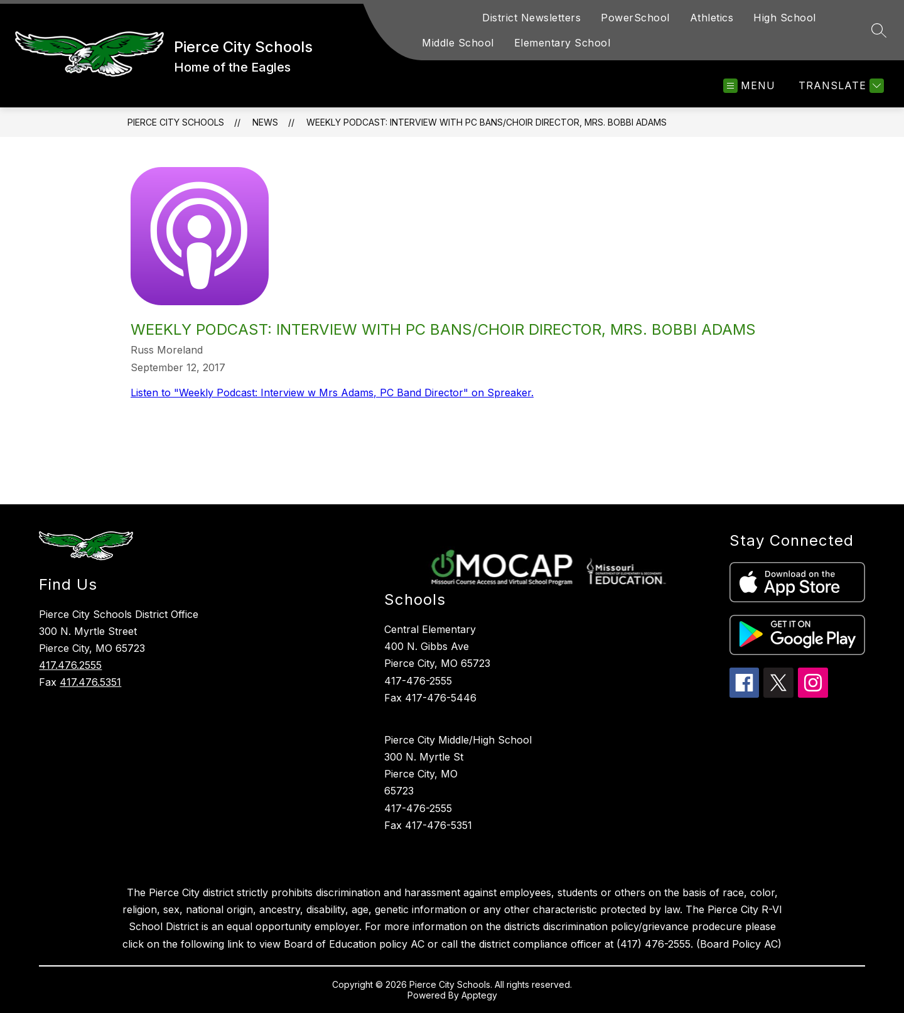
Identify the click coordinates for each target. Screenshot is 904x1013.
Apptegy (479, 995)
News (265, 122)
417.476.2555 (70, 665)
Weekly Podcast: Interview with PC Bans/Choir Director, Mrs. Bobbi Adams (486, 122)
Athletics (712, 17)
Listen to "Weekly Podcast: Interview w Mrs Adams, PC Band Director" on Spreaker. (332, 392)
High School (784, 17)
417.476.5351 (90, 682)
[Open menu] (749, 86)
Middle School (458, 42)
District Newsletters (531, 17)
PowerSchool (635, 17)
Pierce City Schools (175, 122)
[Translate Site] (839, 86)
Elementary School (562, 42)
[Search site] (878, 30)
